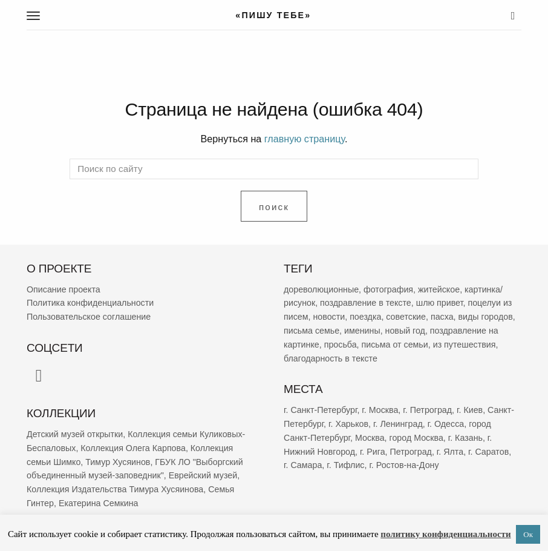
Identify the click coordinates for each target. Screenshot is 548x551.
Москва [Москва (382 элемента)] (370, 438)
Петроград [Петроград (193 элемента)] (410, 451)
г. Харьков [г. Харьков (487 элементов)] (348, 424)
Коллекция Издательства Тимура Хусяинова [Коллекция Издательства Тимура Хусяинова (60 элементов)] (115, 489)
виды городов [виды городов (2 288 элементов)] (485, 317)
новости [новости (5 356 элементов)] (329, 317)
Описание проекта (63, 289)
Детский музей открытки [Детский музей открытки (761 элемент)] (75, 434)
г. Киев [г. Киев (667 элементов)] (470, 410)
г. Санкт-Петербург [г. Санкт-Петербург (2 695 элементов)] (320, 410)
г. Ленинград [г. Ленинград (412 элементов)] (398, 424)
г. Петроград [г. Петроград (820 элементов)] (427, 410)
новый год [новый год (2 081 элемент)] (405, 330)
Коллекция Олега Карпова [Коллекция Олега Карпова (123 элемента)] (133, 448)
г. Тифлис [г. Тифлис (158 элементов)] (345, 465)
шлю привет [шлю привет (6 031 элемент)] (439, 303)
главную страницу (304, 138)
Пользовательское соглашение (89, 317)
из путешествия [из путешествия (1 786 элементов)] (464, 344)
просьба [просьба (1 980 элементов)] (340, 344)
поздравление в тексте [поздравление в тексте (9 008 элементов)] (365, 303)
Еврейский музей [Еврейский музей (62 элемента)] (203, 475)
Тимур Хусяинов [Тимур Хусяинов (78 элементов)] (117, 461)
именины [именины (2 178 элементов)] (362, 330)
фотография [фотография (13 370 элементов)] (388, 289)
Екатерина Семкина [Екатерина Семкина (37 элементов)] (99, 503)
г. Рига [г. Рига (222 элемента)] (372, 451)
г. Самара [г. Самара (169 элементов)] (303, 465)
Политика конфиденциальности (90, 303)
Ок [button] (528, 534)
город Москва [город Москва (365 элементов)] (416, 438)
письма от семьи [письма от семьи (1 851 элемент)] (395, 344)
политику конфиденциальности (445, 534)
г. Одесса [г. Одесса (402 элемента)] (446, 424)
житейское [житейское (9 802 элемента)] (439, 289)
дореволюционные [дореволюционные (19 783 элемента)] (321, 289)
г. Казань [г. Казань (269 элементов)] (465, 438)
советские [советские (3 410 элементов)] (406, 317)
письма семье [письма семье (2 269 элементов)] (311, 330)
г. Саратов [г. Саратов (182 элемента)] (488, 451)
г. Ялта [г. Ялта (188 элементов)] (450, 451)
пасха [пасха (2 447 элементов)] (442, 317)
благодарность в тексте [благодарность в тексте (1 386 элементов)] (330, 358)
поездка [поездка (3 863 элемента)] (365, 317)
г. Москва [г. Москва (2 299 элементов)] (380, 410)
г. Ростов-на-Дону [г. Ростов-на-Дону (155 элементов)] (404, 465)
